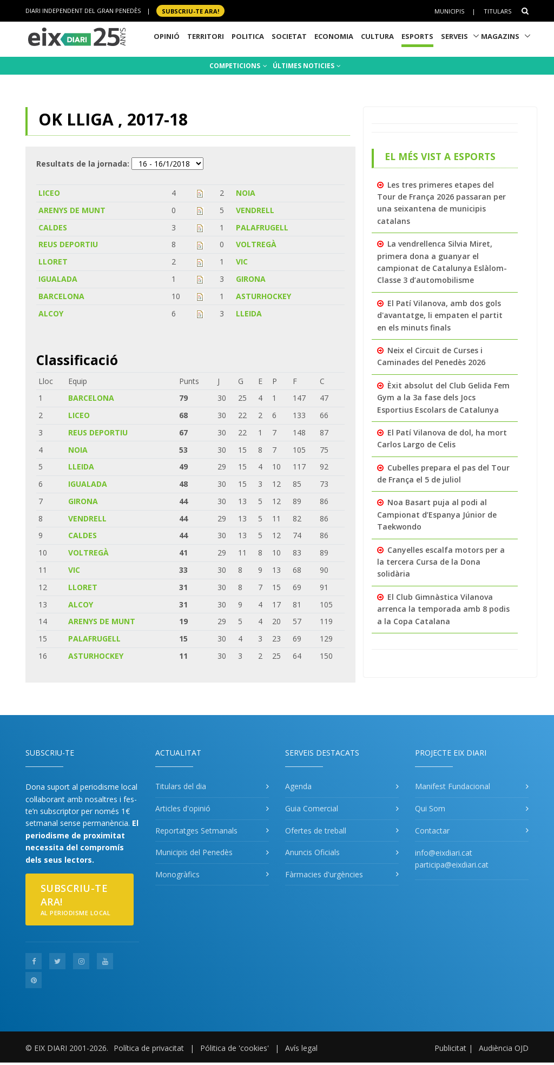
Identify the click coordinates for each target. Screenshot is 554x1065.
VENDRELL (255, 210)
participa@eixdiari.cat (452, 864)
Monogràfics (177, 874)
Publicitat (450, 1048)
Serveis (454, 36)
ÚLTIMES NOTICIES (307, 65)
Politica (248, 36)
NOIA (245, 193)
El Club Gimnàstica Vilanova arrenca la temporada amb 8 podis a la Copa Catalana (443, 609)
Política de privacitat (149, 1048)
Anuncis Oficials (312, 852)
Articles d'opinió (182, 808)
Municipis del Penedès (194, 852)
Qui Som (430, 808)
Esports (417, 36)
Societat (289, 36)
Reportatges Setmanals (196, 830)
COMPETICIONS (238, 65)
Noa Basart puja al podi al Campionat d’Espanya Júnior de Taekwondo (437, 514)
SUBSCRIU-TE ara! (190, 10)
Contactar (432, 830)
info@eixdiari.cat (443, 853)
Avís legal (301, 1048)
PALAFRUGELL (262, 227)
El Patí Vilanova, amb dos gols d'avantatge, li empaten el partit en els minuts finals (440, 315)
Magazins (500, 36)
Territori (205, 36)
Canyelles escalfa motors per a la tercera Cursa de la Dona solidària (441, 562)
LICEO (49, 193)
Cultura (377, 36)
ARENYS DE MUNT (71, 210)
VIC (242, 261)
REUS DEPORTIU (68, 244)
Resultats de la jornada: (82, 163)
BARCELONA (61, 296)
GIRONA (251, 279)
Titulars (497, 11)
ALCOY (50, 313)
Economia (333, 36)
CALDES (52, 227)
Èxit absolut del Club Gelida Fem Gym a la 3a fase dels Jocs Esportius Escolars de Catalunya (443, 397)
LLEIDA (249, 313)
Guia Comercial (311, 808)
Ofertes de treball (315, 830)
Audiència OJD (504, 1048)
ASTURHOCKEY (263, 296)
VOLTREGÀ (256, 244)
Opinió (167, 36)
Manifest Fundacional (452, 786)
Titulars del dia (180, 786)
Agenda (298, 786)
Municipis (449, 11)
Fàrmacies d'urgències (324, 874)
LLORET (53, 261)
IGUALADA (57, 279)
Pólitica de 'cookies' (234, 1048)
